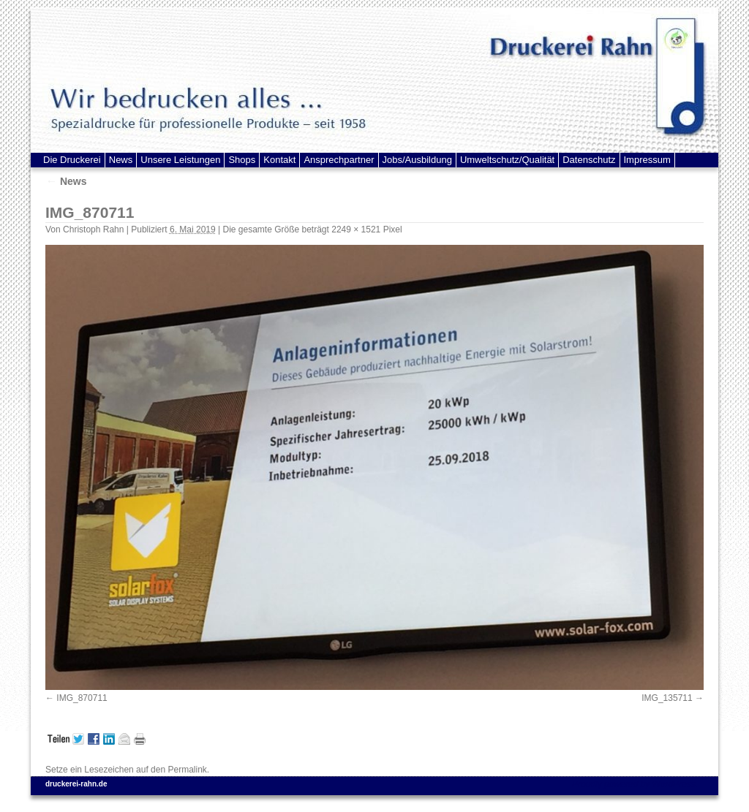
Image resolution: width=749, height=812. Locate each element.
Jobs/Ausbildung (417, 159)
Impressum (647, 159)
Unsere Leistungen (180, 159)
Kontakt (279, 159)
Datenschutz (588, 159)
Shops (241, 159)
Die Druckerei (72, 159)
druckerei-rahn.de (76, 784)
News (121, 159)
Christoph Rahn (93, 229)
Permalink (187, 769)
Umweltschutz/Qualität (507, 159)
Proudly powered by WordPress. (635, 784)
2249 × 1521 (355, 229)
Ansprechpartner (339, 159)
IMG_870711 (81, 698)
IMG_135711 (666, 698)
